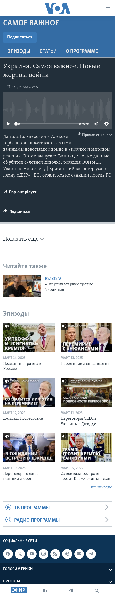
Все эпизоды (101, 487)
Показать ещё (23, 239)
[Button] (16, 213)
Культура (53, 279)
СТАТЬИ (48, 51)
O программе (82, 51)
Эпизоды (19, 51)
